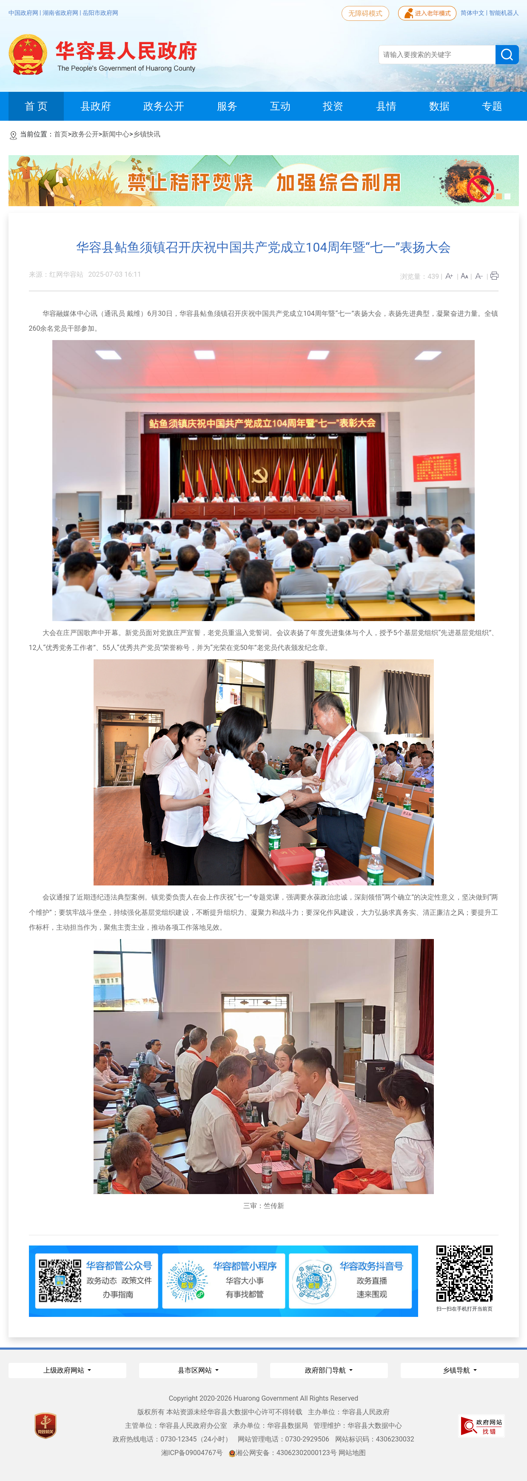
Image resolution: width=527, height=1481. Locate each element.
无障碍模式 (365, 13)
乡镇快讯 (146, 134)
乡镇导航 (457, 1370)
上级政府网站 (64, 1370)
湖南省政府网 (61, 12)
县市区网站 (196, 1370)
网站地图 (352, 1453)
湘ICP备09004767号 (192, 1453)
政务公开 (85, 134)
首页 (61, 134)
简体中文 (473, 12)
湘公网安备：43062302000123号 (283, 1453)
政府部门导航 (326, 1370)
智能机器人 (504, 12)
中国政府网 (24, 12)
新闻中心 (115, 134)
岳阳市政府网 (100, 12)
